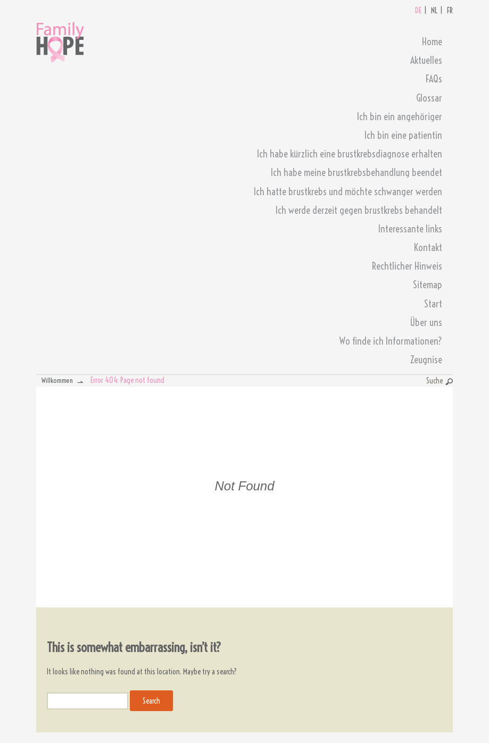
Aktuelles (426, 60)
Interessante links (410, 229)
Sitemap (427, 285)
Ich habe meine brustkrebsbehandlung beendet (356, 172)
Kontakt (428, 247)
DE (418, 10)
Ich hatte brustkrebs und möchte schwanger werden (348, 192)
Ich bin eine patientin (403, 135)
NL (434, 10)
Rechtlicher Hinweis (407, 266)
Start (433, 304)
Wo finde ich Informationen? (390, 341)
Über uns (426, 322)
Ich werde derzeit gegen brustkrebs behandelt (359, 210)
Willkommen (57, 380)
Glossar (429, 98)
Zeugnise (426, 360)
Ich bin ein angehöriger (399, 117)
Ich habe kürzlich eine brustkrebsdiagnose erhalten (349, 154)
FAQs (434, 79)
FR (450, 10)
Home (432, 42)
